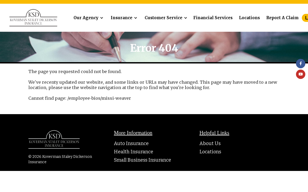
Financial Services (213, 17)
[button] (87, 18)
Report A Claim (282, 17)
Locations (249, 17)
